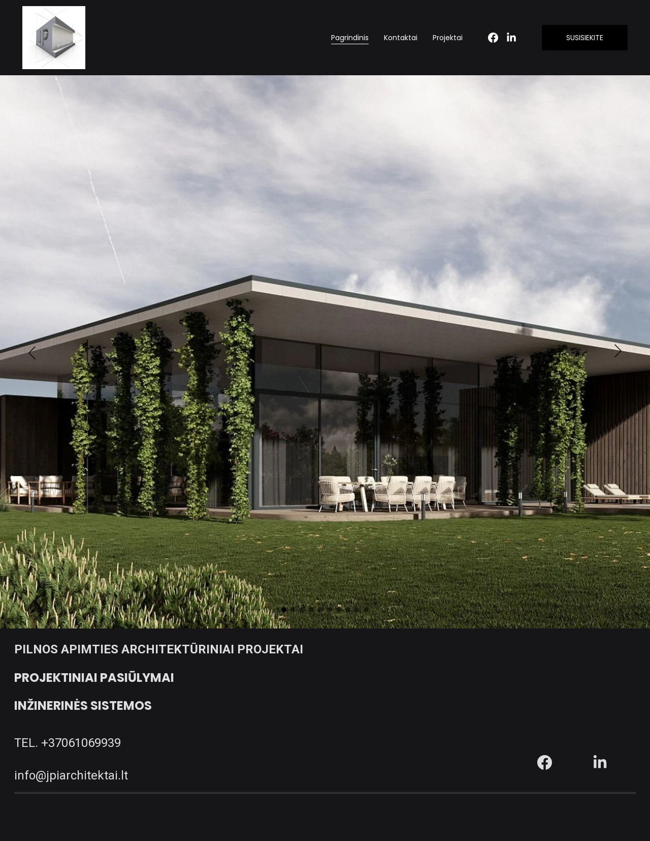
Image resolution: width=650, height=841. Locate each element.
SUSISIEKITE (584, 38)
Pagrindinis (350, 38)
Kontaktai (400, 38)
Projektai (448, 38)
